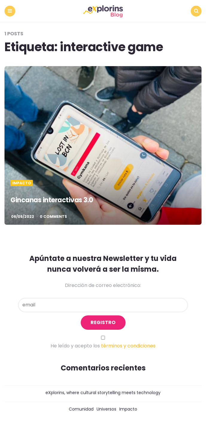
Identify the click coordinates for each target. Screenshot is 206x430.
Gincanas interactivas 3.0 (51, 200)
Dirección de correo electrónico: (103, 285)
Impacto (21, 183)
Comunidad (81, 409)
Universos (106, 409)
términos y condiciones (128, 345)
